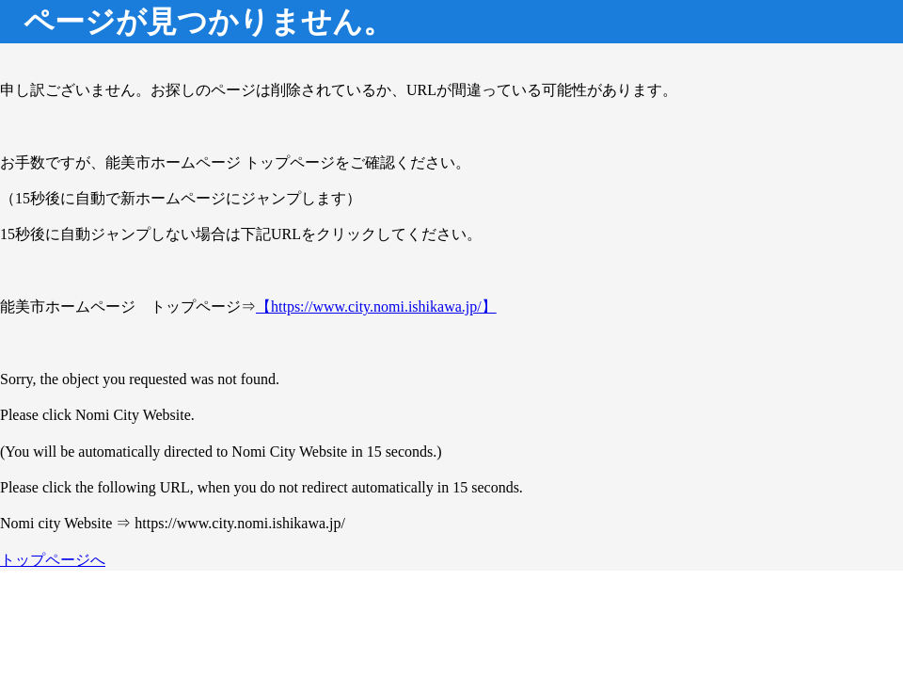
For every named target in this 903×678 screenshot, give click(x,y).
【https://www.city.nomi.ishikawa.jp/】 (376, 307)
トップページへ (52, 560)
